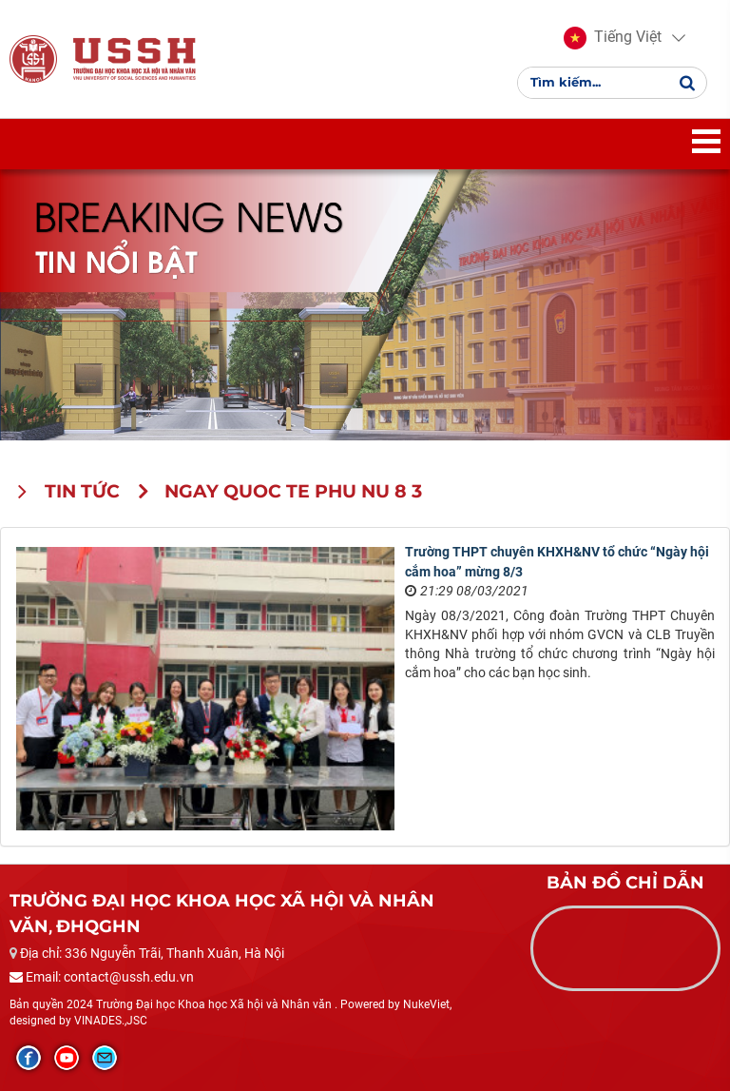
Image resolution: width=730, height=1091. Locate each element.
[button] (613, 38)
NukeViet (426, 1004)
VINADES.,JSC (110, 1020)
